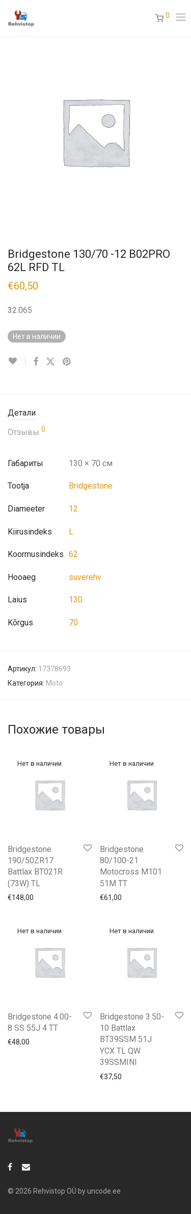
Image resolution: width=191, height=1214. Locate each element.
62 (73, 554)
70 (73, 622)
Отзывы (26, 431)
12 (73, 509)
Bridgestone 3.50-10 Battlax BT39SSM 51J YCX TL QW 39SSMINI (132, 1039)
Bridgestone (91, 486)
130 (76, 599)
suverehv (85, 577)
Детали (22, 413)
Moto (54, 683)
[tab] (95, 413)
